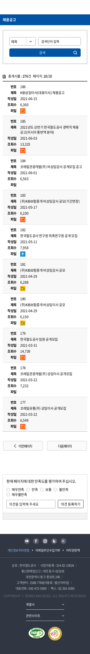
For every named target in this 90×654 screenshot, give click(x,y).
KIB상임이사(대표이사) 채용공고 (42, 92)
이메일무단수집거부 (47, 550)
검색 (42, 52)
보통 (48, 489)
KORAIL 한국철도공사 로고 (21, 7)
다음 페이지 (65, 446)
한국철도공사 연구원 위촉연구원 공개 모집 (48, 235)
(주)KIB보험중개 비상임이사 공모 (42, 304)
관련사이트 (33, 615)
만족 (35, 489)
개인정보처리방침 (18, 550)
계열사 (30, 604)
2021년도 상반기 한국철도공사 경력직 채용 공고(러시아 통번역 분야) (49, 129)
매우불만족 (19, 494)
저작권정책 (73, 550)
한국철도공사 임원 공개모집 (39, 339)
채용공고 (9, 19)
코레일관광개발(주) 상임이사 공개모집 (46, 373)
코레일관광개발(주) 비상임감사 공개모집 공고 (51, 166)
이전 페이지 (25, 446)
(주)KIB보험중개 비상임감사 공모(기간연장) (49, 201)
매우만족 (18, 489)
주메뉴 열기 (84, 7)
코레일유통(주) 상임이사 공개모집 (43, 408)
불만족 (63, 489)
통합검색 (76, 7)
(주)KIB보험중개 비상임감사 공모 (42, 270)
